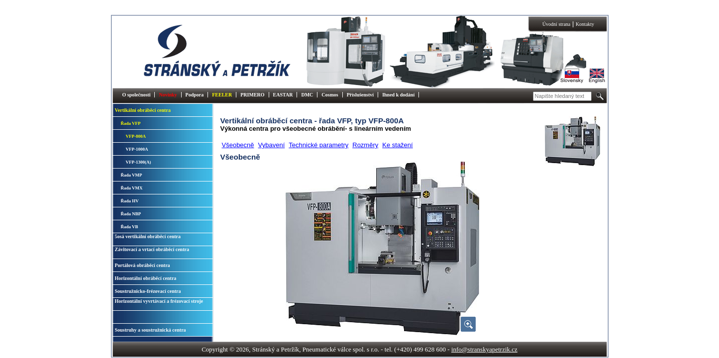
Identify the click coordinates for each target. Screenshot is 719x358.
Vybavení (271, 145)
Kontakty (585, 24)
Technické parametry (318, 145)
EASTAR (283, 94)
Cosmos (329, 94)
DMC (307, 94)
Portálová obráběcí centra (142, 265)
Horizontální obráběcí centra (146, 278)
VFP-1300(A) (138, 162)
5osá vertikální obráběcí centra (148, 236)
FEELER (222, 94)
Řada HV (130, 200)
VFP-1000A (137, 149)
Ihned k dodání (398, 94)
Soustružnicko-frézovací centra (148, 291)
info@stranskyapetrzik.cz (484, 349)
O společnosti (136, 94)
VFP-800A (136, 136)
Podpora (195, 94)
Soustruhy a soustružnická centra (150, 330)
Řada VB (129, 226)
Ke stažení (397, 145)
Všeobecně (238, 145)
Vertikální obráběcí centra (143, 110)
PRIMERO (252, 94)
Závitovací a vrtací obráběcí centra (152, 249)
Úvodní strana (556, 24)
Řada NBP (131, 213)
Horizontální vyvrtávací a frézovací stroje (159, 301)
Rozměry (365, 145)
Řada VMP (131, 175)
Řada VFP (131, 123)
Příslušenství (360, 94)
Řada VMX (132, 187)
